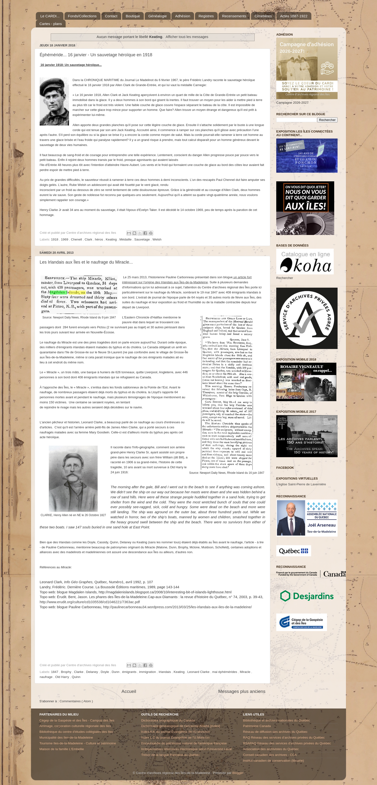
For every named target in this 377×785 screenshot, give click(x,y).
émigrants (129, 672)
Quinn (76, 677)
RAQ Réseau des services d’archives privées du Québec (284, 737)
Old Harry (62, 677)
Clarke (79, 672)
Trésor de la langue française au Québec (170, 755)
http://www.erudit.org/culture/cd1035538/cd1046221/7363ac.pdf (90, 602)
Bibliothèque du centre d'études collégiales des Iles (76, 732)
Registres (206, 16)
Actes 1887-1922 (293, 16)
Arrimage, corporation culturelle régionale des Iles (75, 726)
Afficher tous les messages (187, 37)
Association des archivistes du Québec (271, 749)
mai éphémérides (225, 672)
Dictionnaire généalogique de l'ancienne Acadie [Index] (180, 726)
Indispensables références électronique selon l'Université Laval (186, 749)
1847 (55, 672)
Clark (89, 239)
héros (99, 239)
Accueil (128, 691)
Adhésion (182, 16)
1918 (55, 239)
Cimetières (263, 16)
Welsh (156, 239)
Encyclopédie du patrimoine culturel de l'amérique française (184, 743)
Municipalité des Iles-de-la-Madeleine (66, 737)
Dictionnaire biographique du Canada (168, 720)
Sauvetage (142, 239)
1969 (65, 239)
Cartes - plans (50, 24)
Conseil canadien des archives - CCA (270, 755)
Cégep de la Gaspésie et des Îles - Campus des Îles (76, 720)
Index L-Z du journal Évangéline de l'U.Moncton (175, 737)
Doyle (105, 672)
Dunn (116, 672)
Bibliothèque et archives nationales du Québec (276, 720)
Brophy (66, 672)
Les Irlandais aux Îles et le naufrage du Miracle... (86, 262)
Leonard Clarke (198, 672)
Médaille (125, 239)
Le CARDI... (50, 16)
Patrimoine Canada (257, 726)
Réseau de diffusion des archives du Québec (275, 732)
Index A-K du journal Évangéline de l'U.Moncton (175, 732)
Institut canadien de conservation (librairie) (273, 760)
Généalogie (157, 16)
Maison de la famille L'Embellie (61, 749)
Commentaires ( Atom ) (76, 701)
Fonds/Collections (82, 16)
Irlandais (165, 672)
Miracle (245, 672)
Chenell (77, 239)
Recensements (234, 16)
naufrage (46, 677)
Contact (111, 16)
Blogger (237, 773)
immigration (148, 672)
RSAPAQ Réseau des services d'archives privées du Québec (287, 743)
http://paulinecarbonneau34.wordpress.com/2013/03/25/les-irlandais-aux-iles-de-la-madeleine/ (177, 607)
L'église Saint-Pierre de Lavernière (301, 484)
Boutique (133, 16)
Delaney (92, 672)
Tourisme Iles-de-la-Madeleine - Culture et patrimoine (77, 743)
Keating (112, 239)
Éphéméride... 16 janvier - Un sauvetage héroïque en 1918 (96, 54)
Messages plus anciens (241, 691)
